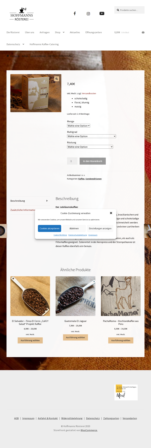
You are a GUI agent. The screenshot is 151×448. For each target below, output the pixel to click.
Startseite (15, 55)
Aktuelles (75, 32)
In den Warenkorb (92, 161)
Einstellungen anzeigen (100, 228)
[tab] (30, 201)
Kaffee (25, 55)
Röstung (71, 142)
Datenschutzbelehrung (77, 235)
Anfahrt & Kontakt (48, 418)
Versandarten (130, 418)
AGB (16, 418)
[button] (111, 213)
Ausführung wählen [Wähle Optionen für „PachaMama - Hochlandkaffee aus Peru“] (120, 340)
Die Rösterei (13, 32)
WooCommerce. (89, 430)
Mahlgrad (72, 131)
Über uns (29, 32)
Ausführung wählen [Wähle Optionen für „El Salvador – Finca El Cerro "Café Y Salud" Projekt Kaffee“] (30, 340)
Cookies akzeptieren (49, 228)
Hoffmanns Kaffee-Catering (44, 44)
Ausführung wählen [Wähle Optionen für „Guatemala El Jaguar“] (75, 337)
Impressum (92, 235)
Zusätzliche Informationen (24, 209)
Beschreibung (17, 200)
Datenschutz (13, 44)
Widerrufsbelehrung (72, 418)
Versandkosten (89, 93)
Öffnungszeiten (93, 32)
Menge (70, 121)
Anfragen (45, 32)
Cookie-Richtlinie (60, 235)
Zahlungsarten (111, 418)
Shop (57, 32)
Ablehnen (74, 228)
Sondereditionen (38, 55)
